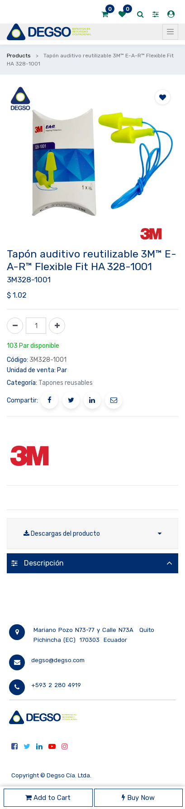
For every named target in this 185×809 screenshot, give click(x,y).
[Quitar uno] (15, 326)
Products (19, 55)
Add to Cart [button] (48, 798)
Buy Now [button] (138, 798)
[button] (163, 97)
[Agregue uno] (57, 326)
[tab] (92, 563)
